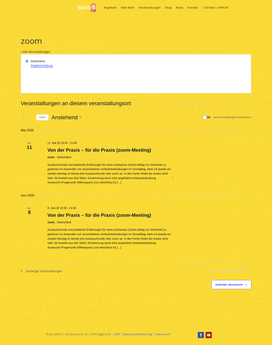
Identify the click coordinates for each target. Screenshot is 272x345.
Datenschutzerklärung (137, 334)
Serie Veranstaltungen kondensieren (232, 117)
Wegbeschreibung (42, 65)
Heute (42, 117)
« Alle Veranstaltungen (35, 52)
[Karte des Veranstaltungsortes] (193, 73)
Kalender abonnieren (229, 284)
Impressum (162, 334)
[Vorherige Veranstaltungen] (23, 117)
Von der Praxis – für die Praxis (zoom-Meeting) (99, 150)
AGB (117, 334)
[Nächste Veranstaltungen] (30, 117)
